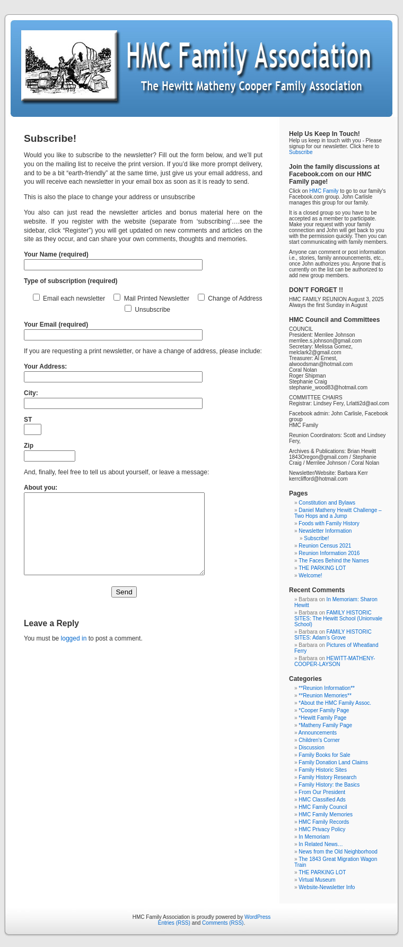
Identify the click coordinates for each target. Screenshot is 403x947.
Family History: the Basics (329, 785)
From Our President (322, 792)
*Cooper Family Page (324, 710)
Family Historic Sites (323, 770)
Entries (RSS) (174, 923)
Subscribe (300, 152)
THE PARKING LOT (322, 568)
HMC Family (323, 191)
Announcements (318, 733)
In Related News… (321, 844)
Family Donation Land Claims (333, 762)
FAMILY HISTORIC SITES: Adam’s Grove (333, 635)
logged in (74, 654)
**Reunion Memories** (325, 695)
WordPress (257, 917)
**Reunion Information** (327, 688)
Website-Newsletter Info (327, 887)
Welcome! (310, 575)
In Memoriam (314, 837)
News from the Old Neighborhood (338, 852)
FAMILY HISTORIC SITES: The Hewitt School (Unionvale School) (338, 618)
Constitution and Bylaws (327, 503)
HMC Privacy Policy (322, 829)
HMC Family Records (324, 822)
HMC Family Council (323, 807)
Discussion (311, 747)
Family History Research (327, 777)
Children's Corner (319, 740)
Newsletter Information (325, 531)
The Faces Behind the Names (334, 561)
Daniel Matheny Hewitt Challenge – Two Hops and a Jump (338, 513)
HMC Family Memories (326, 814)
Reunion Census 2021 (325, 546)
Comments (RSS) (222, 923)
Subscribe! (316, 538)
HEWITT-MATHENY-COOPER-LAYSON (334, 661)
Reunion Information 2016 (329, 553)
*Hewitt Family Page (322, 718)
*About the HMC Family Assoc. (335, 703)
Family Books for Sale (324, 755)
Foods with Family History (329, 523)
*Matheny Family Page (325, 725)
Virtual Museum (317, 880)
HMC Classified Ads (322, 800)
